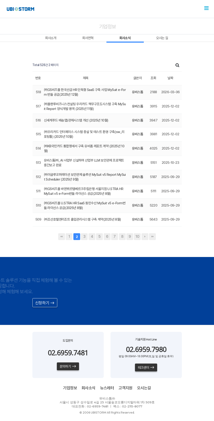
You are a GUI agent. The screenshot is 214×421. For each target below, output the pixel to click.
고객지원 (125, 387)
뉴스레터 (107, 387)
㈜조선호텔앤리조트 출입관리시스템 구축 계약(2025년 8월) (82, 219)
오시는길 (144, 387)
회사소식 (125, 38)
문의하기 (68, 366)
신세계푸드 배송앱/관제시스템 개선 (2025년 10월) (76, 120)
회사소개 (50, 38)
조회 (153, 78)
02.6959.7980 (146, 349)
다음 (145, 236)
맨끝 (152, 236)
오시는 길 (162, 38)
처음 (61, 236)
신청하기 (45, 302)
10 (137, 236)
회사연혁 (88, 38)
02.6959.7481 (68, 352)
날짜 (170, 78)
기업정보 (70, 387)
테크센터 (146, 368)
